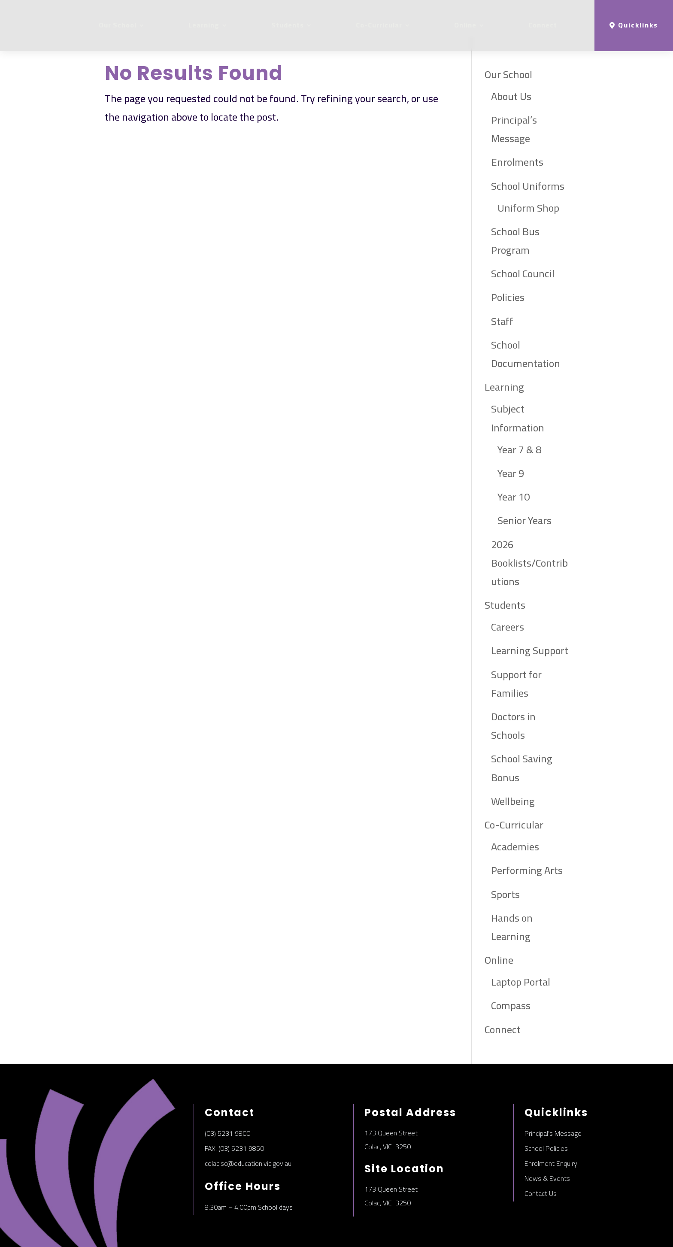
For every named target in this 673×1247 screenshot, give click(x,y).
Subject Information (517, 368)
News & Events (547, 1128)
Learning (203, 25)
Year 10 (513, 446)
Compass (511, 955)
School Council (523, 223)
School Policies (546, 1098)
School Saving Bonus (521, 718)
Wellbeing (513, 751)
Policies (507, 247)
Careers (507, 576)
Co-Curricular (379, 25)
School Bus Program (515, 190)
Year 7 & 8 (519, 399)
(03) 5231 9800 (227, 1083)
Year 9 (510, 423)
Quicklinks (638, 25)
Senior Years (524, 470)
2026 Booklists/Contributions (529, 513)
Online (465, 25)
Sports (505, 844)
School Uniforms (527, 136)
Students (287, 25)
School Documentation (525, 304)
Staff (502, 271)
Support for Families (516, 633)
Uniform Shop (528, 157)
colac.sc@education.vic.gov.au (248, 1113)
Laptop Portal (520, 931)
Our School (117, 25)
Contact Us (540, 1143)
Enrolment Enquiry (550, 1113)
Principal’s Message (514, 79)
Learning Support (529, 600)
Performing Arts (527, 820)
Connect (542, 25)
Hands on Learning (512, 877)
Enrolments (517, 111)
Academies (515, 796)
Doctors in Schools (513, 676)
